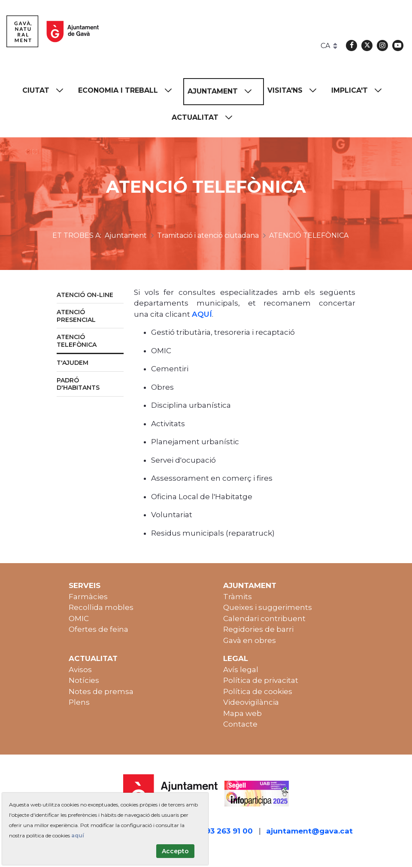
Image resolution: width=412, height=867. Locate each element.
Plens (79, 702)
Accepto (175, 851)
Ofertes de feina (98, 629)
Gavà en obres (249, 640)
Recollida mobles (101, 607)
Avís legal (240, 669)
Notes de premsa (101, 691)
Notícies (84, 680)
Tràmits (237, 596)
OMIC (79, 618)
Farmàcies (88, 596)
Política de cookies (257, 691)
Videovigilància (251, 702)
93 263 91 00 (229, 831)
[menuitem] (47, 90)
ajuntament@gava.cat (309, 831)
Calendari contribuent (264, 618)
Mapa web (242, 713)
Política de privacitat (260, 680)
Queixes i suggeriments (267, 607)
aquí (77, 835)
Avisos (80, 669)
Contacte (240, 724)
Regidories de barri (258, 629)
